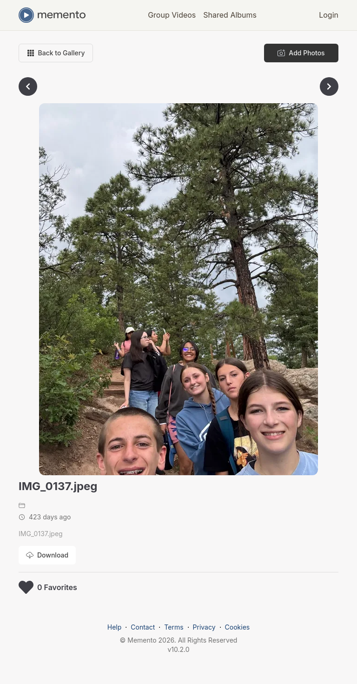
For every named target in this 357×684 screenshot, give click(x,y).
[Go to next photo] (329, 86)
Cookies (237, 627)
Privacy (204, 627)
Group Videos (172, 15)
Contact (143, 627)
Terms (173, 627)
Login (328, 15)
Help (114, 627)
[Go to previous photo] (28, 86)
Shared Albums (230, 15)
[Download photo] (47, 555)
